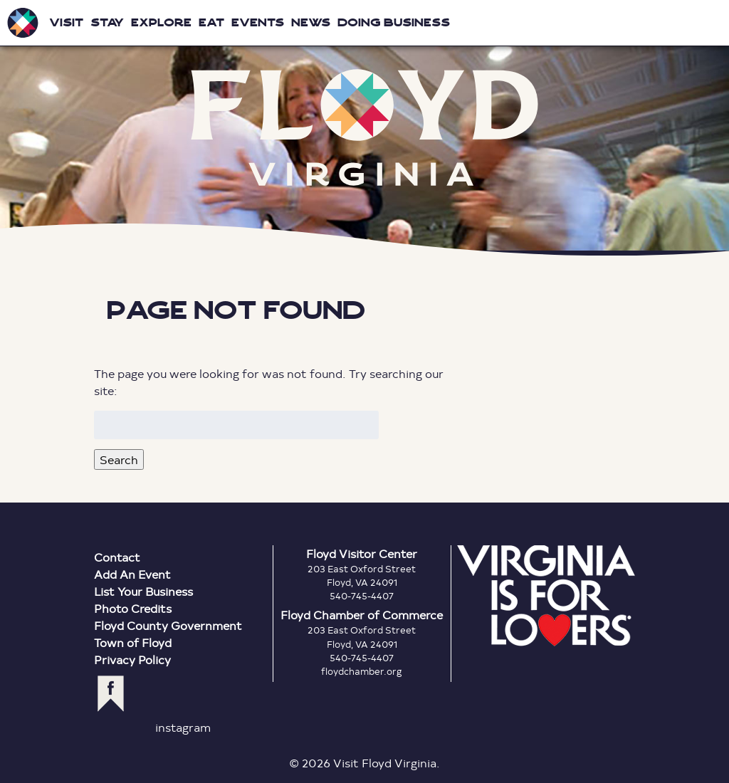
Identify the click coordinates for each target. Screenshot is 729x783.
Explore (161, 22)
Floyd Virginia (364, 127)
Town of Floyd (133, 642)
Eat (211, 22)
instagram (183, 727)
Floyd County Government (168, 625)
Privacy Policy (132, 659)
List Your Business (143, 591)
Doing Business (393, 22)
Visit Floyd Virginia (22, 22)
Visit (66, 22)
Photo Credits (133, 608)
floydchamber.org (361, 671)
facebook (110, 693)
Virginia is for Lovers (546, 595)
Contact (117, 557)
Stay (107, 22)
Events (257, 22)
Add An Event (132, 574)
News (310, 22)
